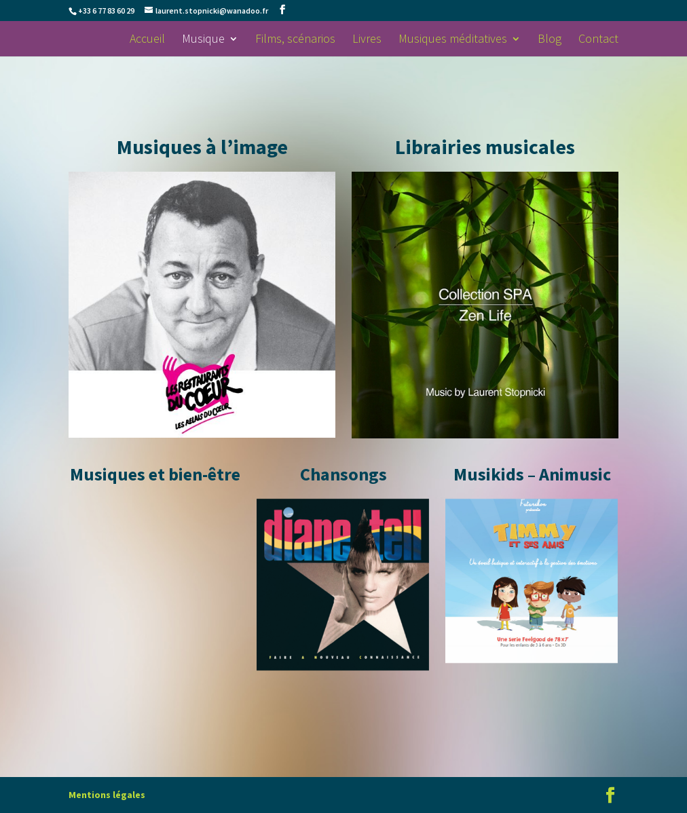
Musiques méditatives (452, 40)
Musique (203, 40)
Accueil (147, 40)
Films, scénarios (295, 40)
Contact (598, 40)
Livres (367, 40)
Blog (549, 40)
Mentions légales (107, 795)
